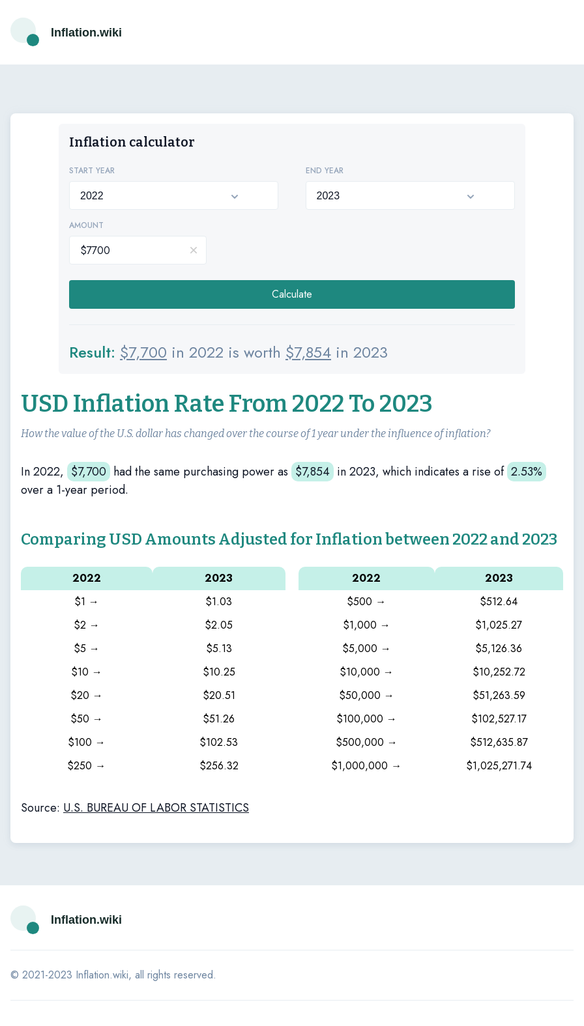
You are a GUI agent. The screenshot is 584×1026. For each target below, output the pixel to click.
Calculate (292, 294)
